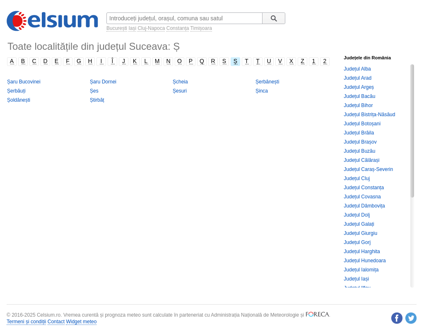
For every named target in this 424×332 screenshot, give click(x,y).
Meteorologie (284, 315)
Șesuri (180, 91)
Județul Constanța (364, 187)
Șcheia (180, 82)
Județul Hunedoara (364, 261)
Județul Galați (359, 224)
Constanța (177, 28)
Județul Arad (357, 78)
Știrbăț (97, 100)
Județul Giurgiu (360, 233)
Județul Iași (356, 279)
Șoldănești (18, 100)
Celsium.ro (48, 315)
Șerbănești (267, 82)
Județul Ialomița (361, 270)
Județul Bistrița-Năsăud (369, 114)
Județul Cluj (357, 178)
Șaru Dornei (103, 82)
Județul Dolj (357, 215)
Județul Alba (357, 69)
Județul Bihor (358, 105)
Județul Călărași (361, 160)
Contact (56, 322)
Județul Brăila (359, 133)
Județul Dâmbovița (364, 206)
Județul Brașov (360, 142)
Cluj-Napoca (151, 28)
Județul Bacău (359, 96)
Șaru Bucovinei (24, 82)
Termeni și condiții (26, 322)
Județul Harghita (362, 251)
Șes (94, 91)
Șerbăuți (16, 91)
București (116, 28)
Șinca (261, 91)
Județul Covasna (362, 197)
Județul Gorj (357, 242)
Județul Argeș (359, 87)
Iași (132, 28)
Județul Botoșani (362, 124)
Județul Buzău (359, 151)
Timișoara (201, 28)
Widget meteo (81, 322)
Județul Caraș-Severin (368, 169)
